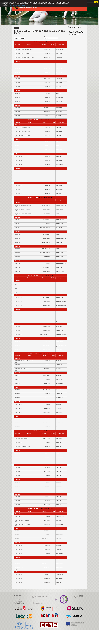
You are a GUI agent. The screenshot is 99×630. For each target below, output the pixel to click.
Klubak (71, 14)
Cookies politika (35, 599)
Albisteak (51, 14)
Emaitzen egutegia (48, 42)
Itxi (96, 2)
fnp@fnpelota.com (20, 603)
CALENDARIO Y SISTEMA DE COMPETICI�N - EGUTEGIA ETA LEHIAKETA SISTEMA (76, 33)
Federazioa (39, 14)
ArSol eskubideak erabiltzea (37, 603)
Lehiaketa (61, 14)
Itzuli (17, 28)
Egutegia (41, 42)
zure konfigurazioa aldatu (17, 5)
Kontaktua (81, 14)
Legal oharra (34, 602)
